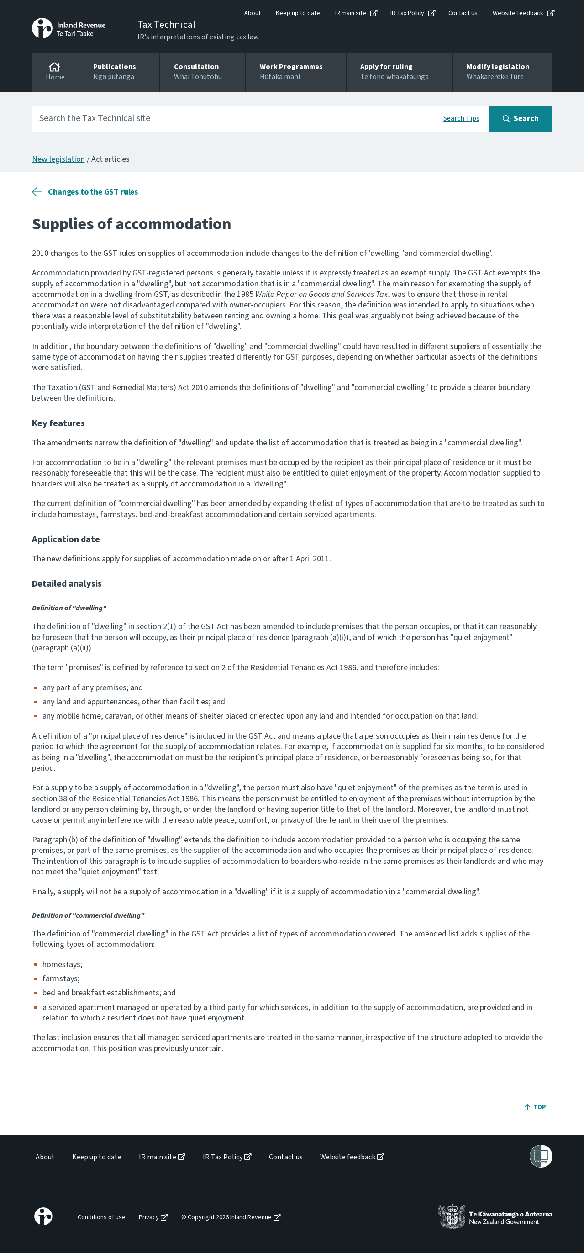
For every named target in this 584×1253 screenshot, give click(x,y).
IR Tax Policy (407, 13)
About (252, 13)
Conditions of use (102, 1217)
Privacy (149, 1217)
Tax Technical (166, 24)
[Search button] (520, 119)
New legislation (58, 159)
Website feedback (518, 13)
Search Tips (461, 118)
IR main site (350, 13)
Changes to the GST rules (93, 192)
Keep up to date (298, 13)
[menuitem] (44, 1157)
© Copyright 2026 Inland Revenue (226, 1217)
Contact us (463, 13)
